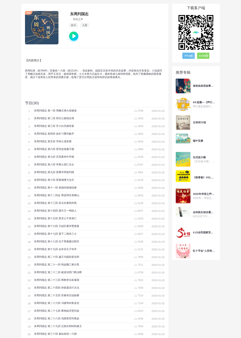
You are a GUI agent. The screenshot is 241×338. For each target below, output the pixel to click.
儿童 (84, 25)
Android (204, 55)
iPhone (189, 55)
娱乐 (73, 25)
